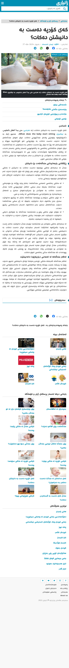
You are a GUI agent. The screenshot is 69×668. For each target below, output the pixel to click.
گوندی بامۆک (60, 548)
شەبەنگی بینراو (60, 104)
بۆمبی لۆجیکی (61, 118)
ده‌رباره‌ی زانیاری (50, 588)
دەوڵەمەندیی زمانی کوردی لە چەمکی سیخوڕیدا (46, 517)
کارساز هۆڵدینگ (59, 543)
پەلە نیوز (62, 527)
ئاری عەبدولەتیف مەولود (56, 563)
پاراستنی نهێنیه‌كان (49, 592)
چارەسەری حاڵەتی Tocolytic (54, 109)
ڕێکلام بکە (64, 588)
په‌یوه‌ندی (64, 585)
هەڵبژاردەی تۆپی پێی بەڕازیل (54, 553)
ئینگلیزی (60, 134)
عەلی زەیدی (61, 511)
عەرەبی (27, 130)
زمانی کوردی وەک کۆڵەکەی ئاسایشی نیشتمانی (46, 522)
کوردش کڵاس (60, 532)
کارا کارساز (61, 537)
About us (64, 596)
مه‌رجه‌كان (64, 592)
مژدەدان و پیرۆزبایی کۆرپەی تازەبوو (52, 114)
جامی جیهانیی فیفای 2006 (55, 558)
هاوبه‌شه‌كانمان (50, 585)
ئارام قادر (62, 569)
